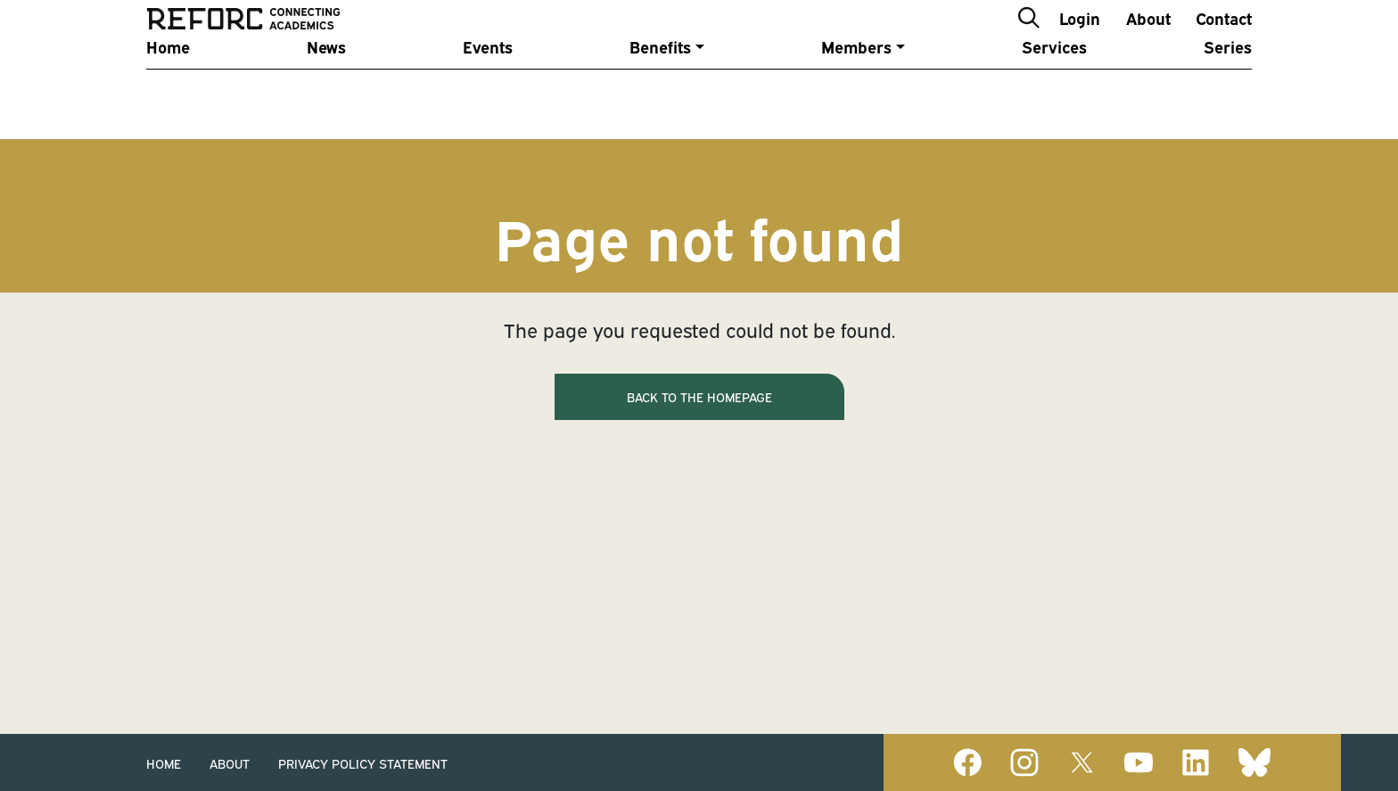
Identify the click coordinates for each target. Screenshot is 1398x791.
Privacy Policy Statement (363, 762)
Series (1228, 91)
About (1148, 39)
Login (1079, 39)
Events (488, 91)
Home (168, 91)
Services (1054, 91)
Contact (1224, 39)
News (326, 91)
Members (856, 91)
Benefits (660, 91)
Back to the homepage (699, 396)
